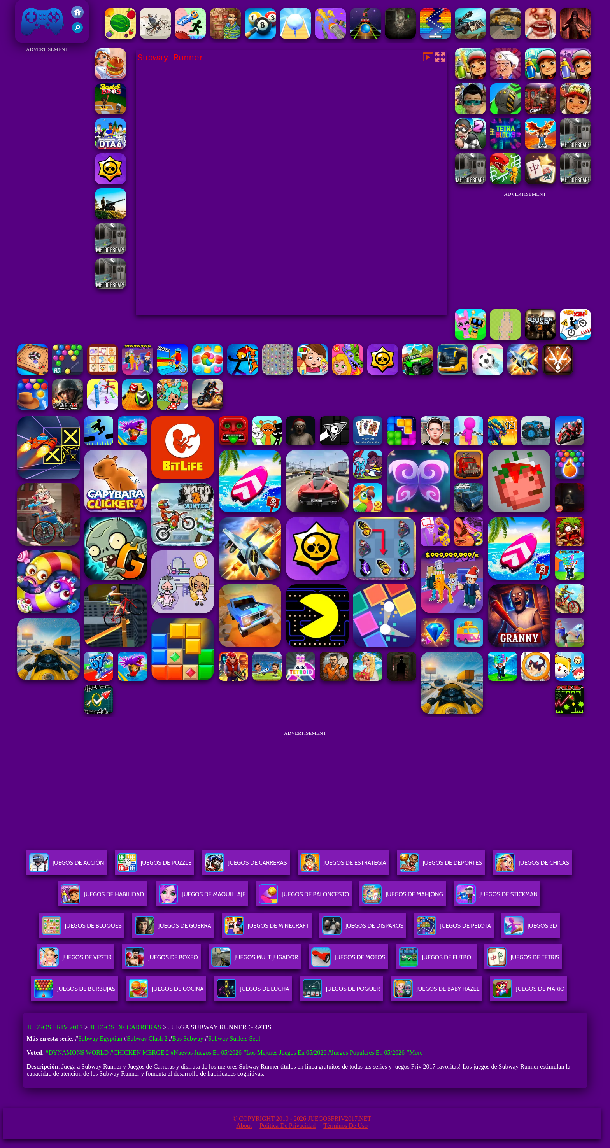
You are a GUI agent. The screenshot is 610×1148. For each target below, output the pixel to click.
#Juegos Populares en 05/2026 (366, 1052)
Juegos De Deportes (441, 865)
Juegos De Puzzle (154, 865)
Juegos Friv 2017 (42, 21)
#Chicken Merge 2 (139, 1052)
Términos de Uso (345, 1125)
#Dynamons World (77, 1052)
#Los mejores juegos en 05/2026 (284, 1052)
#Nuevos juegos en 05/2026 (206, 1052)
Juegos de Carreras (125, 1027)
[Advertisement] (47, 171)
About (244, 1125)
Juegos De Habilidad (102, 897)
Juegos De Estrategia (343, 865)
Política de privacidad (287, 1125)
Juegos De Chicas (532, 865)
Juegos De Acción (66, 865)
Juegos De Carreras (246, 865)
